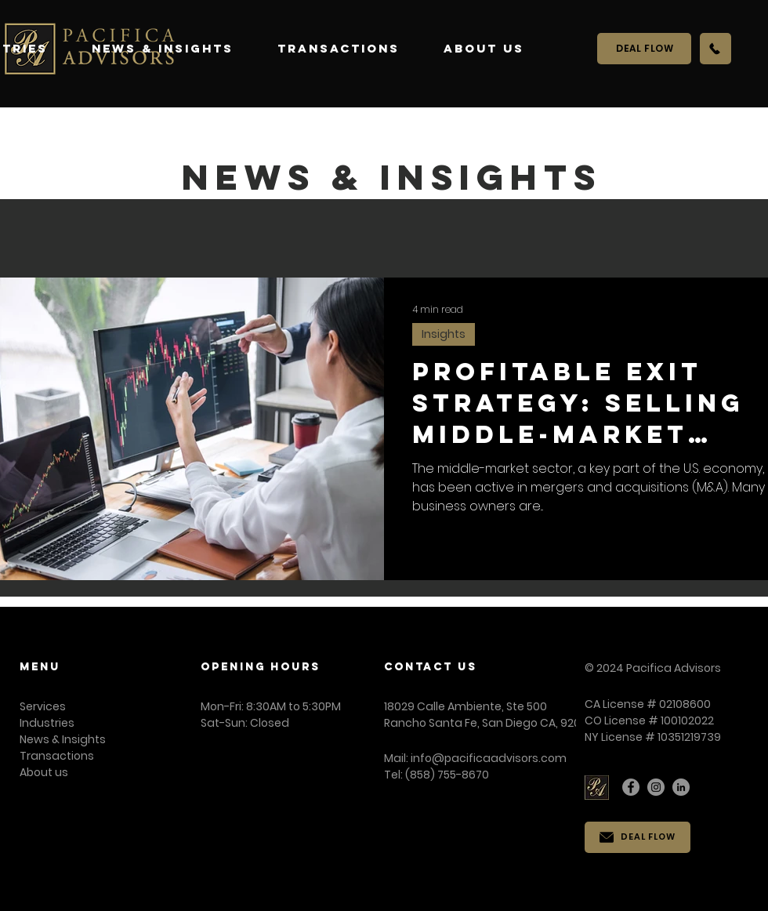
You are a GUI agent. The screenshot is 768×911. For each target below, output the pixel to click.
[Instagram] (656, 787)
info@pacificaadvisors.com (489, 758)
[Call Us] (715, 48)
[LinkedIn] (681, 787)
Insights (444, 334)
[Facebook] (630, 787)
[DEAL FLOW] (644, 48)
